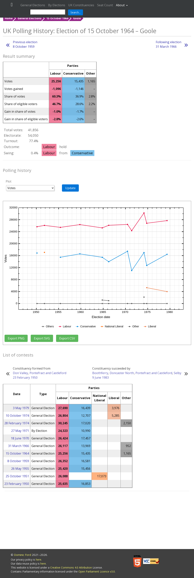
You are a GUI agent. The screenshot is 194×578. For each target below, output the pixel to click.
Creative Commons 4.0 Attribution (71, 567)
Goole (77, 18)
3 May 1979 (21, 408)
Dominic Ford (22, 555)
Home (9, 18)
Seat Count (105, 5)
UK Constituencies (81, 5)
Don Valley (20, 373)
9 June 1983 (100, 377)
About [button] (120, 5)
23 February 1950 (25, 377)
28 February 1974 (16, 423)
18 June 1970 (20, 438)
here (38, 559)
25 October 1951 (17, 476)
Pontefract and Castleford (48, 373)
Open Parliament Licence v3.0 (96, 571)
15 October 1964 (57, 18)
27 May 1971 (20, 431)
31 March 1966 (18, 446)
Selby (177, 373)
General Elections (32, 5)
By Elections (56, 5)
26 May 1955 (20, 468)
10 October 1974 (17, 415)
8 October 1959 (18, 461)
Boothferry (100, 373)
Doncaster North (122, 373)
